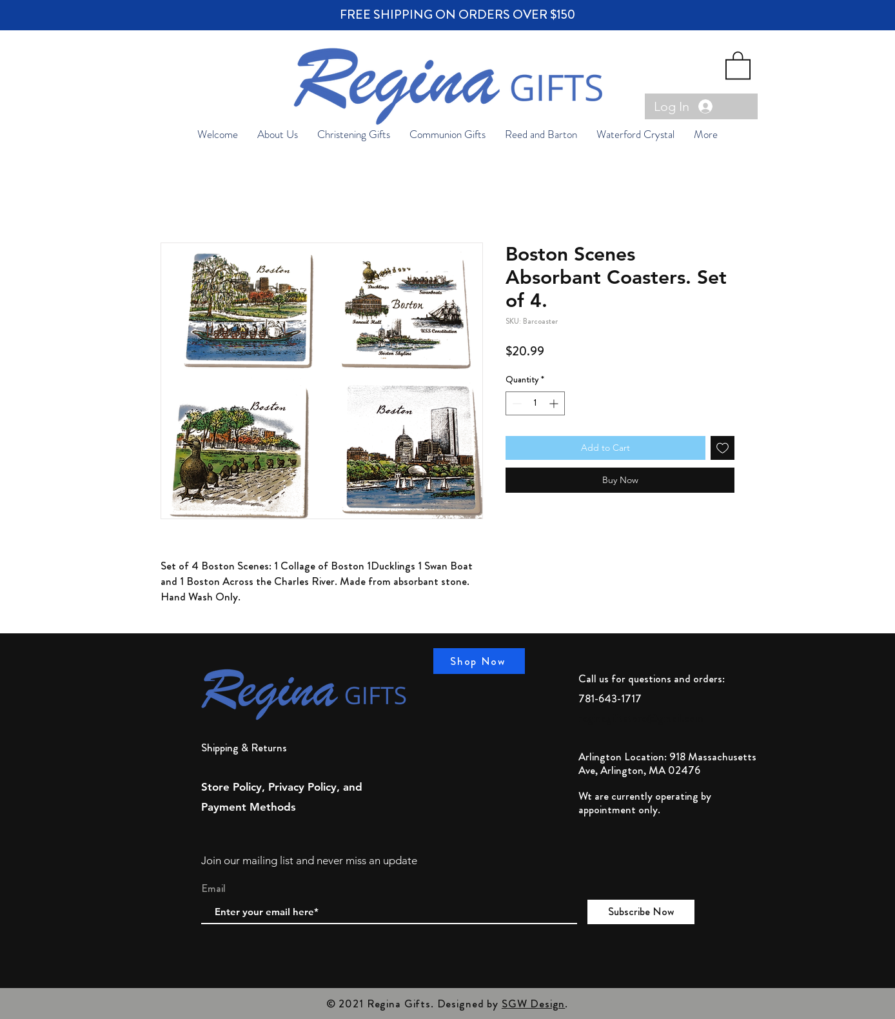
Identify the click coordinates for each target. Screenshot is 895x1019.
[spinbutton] (535, 403)
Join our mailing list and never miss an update (309, 860)
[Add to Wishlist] (722, 448)
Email (213, 888)
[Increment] (555, 403)
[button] (738, 64)
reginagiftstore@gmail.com (640, 718)
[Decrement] (515, 403)
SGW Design (534, 1003)
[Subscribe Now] (640, 912)
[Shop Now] (479, 661)
